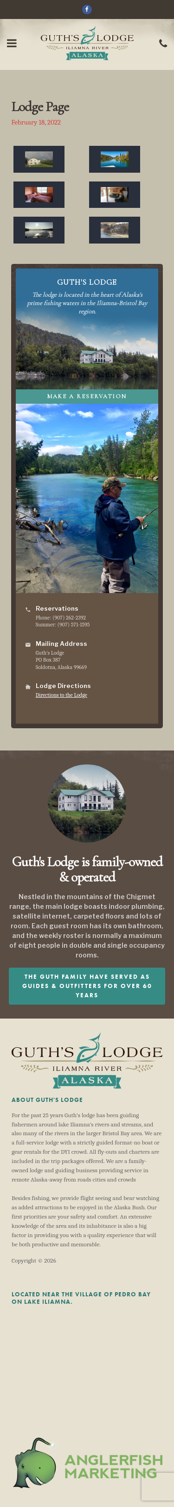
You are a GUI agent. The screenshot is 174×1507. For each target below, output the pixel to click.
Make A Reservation (87, 396)
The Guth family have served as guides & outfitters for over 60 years (87, 986)
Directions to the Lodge (61, 695)
